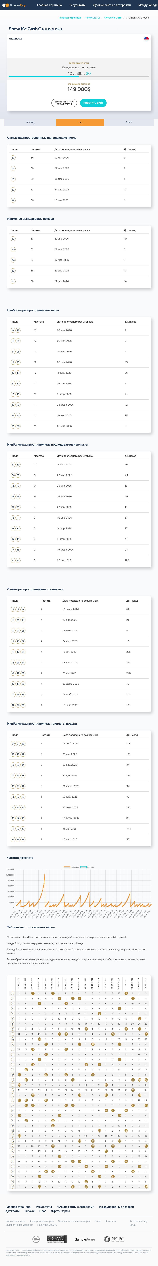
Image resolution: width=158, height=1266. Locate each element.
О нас (98, 1221)
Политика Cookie (47, 1224)
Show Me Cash (112, 17)
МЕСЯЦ (30, 122)
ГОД (80, 122)
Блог (42, 1211)
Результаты (92, 17)
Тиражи (29, 1211)
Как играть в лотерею (41, 1221)
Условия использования (19, 1224)
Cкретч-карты (60, 1211)
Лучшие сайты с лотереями (112, 5)
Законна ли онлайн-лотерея (74, 1221)
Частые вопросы (15, 1221)
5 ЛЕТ (129, 122)
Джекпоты (13, 1211)
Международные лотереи (116, 1206)
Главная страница (70, 17)
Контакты (111, 1221)
